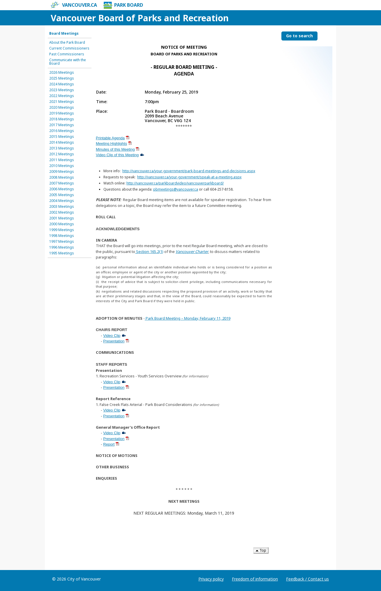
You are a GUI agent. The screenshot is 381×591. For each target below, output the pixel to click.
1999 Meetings (61, 230)
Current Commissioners (69, 48)
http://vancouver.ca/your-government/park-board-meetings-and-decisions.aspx (188, 170)
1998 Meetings (61, 236)
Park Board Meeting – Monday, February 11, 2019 (188, 318)
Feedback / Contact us (307, 579)
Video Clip (111, 335)
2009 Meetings (61, 172)
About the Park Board (67, 43)
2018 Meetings (61, 119)
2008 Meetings (61, 177)
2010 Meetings (61, 166)
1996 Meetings (61, 247)
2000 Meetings (61, 224)
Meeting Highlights (111, 143)
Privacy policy (211, 579)
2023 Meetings (61, 90)
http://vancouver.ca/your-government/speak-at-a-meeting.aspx (189, 177)
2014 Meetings (61, 142)
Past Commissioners (66, 54)
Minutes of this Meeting (115, 149)
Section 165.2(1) (149, 251)
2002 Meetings (61, 212)
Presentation (113, 341)
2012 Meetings (61, 154)
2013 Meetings (61, 148)
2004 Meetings (61, 201)
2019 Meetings (61, 113)
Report (108, 444)
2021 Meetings (61, 102)
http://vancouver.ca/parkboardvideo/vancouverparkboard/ (175, 183)
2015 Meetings (61, 137)
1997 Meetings (61, 242)
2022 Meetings (61, 96)
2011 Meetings (61, 160)
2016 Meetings (61, 131)
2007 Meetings (61, 183)
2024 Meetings (61, 84)
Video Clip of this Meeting (117, 155)
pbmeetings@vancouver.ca (175, 189)
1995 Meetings (61, 253)
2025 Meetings (61, 78)
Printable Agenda (110, 138)
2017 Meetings (61, 125)
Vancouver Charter (192, 251)
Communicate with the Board (67, 62)
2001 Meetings (61, 218)
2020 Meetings (61, 107)
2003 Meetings (61, 207)
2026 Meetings (61, 73)
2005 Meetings (61, 195)
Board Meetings (64, 33)
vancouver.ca (74, 5)
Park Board (123, 5)
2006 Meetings (61, 189)
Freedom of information (255, 579)
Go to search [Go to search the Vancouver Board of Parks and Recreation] (299, 35)
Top (260, 550)
